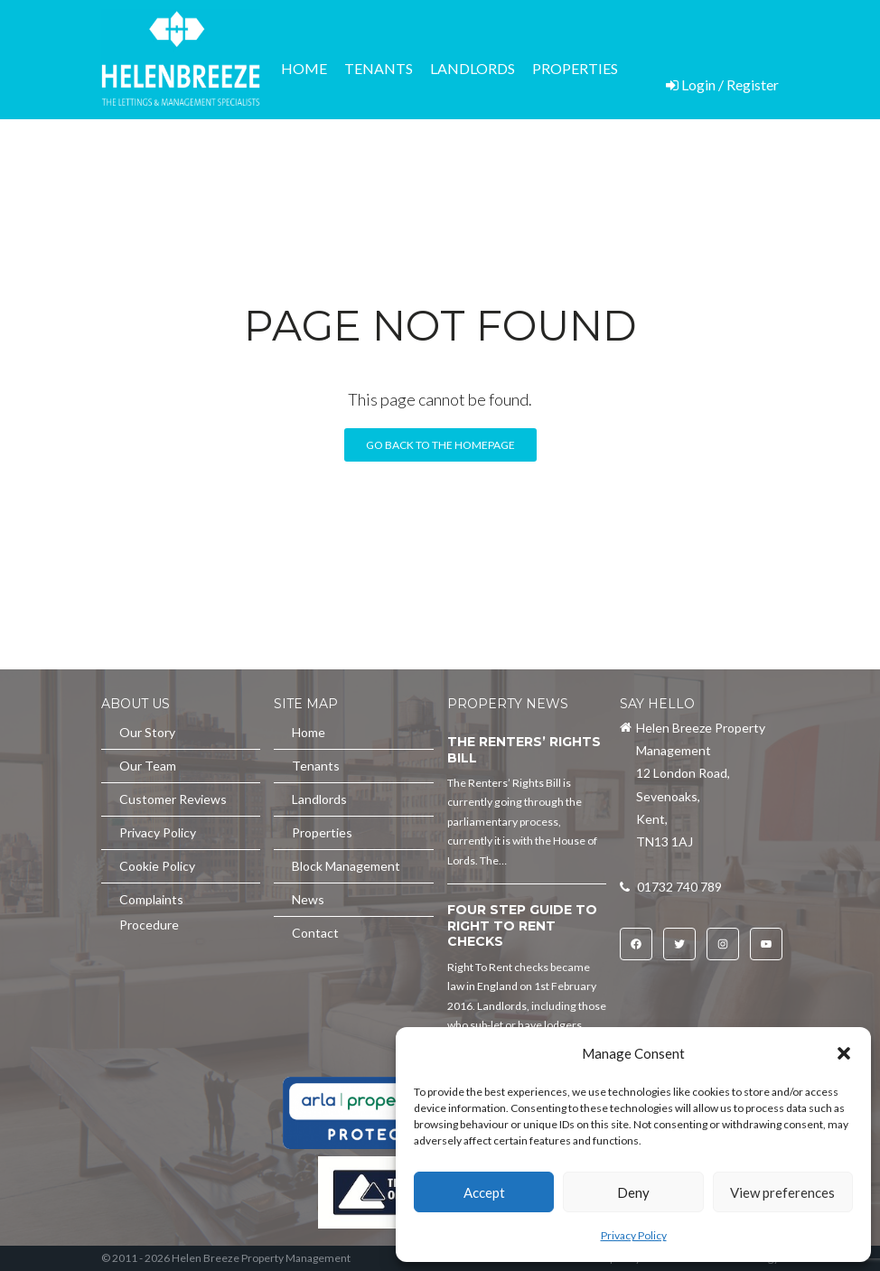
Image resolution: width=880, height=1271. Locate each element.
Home (304, 68)
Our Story (147, 732)
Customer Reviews (173, 799)
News (479, 169)
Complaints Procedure (151, 912)
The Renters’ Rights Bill (524, 750)
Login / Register (722, 84)
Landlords (472, 68)
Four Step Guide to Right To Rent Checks (522, 925)
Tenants (378, 68)
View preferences (782, 1192)
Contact (553, 169)
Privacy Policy (634, 1235)
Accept (484, 1192)
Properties (575, 68)
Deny (633, 1192)
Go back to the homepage (440, 445)
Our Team (147, 765)
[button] (844, 1053)
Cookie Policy (157, 866)
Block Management (361, 169)
